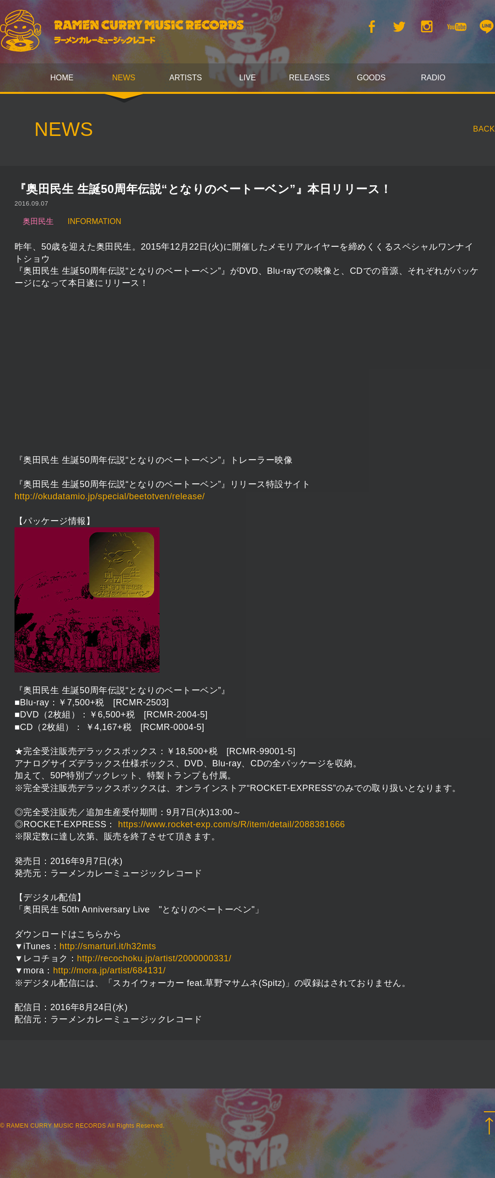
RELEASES (309, 78)
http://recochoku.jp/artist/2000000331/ (154, 958)
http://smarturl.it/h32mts (107, 946)
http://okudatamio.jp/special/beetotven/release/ (110, 496)
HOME (61, 78)
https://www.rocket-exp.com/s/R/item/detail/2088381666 (231, 824)
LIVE (247, 78)
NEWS (123, 78)
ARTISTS (185, 78)
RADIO (433, 78)
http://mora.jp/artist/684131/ (109, 970)
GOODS (371, 78)
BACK (484, 129)
